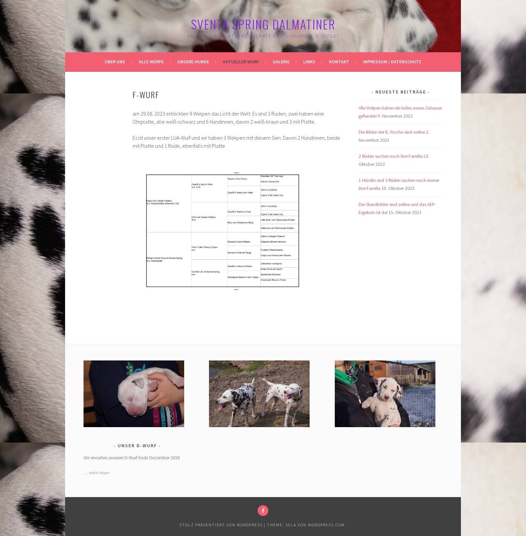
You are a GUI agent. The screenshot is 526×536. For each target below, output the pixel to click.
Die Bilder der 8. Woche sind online (392, 132)
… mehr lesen (96, 473)
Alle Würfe (151, 62)
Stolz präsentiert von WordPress (221, 524)
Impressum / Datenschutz (392, 62)
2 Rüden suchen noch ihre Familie (390, 156)
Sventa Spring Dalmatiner (263, 24)
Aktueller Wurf (241, 62)
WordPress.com (326, 524)
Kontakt (339, 62)
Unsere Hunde (193, 62)
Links (309, 62)
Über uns (115, 62)
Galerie (281, 62)
